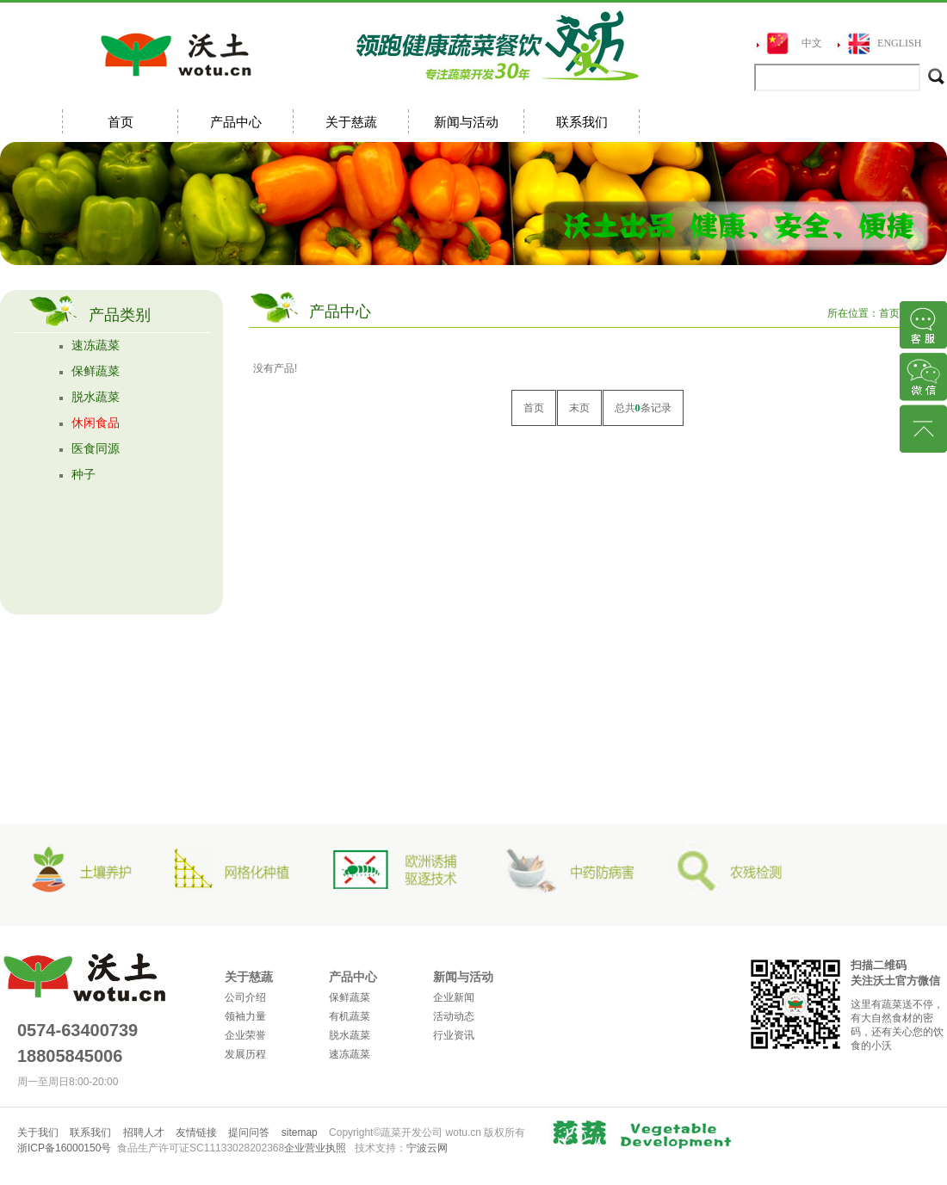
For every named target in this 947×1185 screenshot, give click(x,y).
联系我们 (582, 121)
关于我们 (38, 1132)
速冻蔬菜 (95, 345)
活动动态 (453, 1016)
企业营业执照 (315, 1148)
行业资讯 (453, 1035)
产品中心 (236, 121)
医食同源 (95, 448)
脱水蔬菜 (95, 397)
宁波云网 (427, 1148)
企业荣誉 (245, 1035)
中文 (812, 43)
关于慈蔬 (351, 121)
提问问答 (248, 1132)
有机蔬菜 (349, 1016)
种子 (83, 474)
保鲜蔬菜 (95, 371)
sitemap (300, 1132)
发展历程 (245, 1054)
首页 (120, 121)
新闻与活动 (466, 121)
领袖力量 (245, 1016)
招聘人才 (143, 1132)
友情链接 (196, 1132)
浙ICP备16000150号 (64, 1148)
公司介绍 (245, 997)
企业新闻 (453, 997)
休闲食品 (95, 423)
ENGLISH (899, 43)
